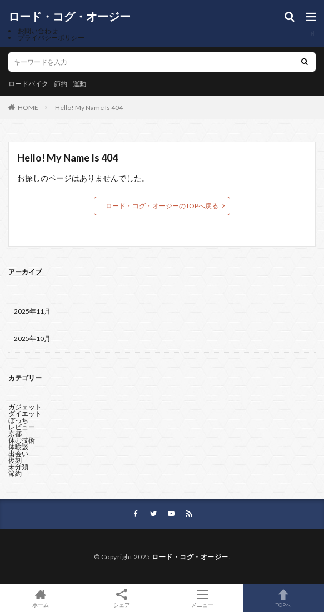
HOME (28, 107)
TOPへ (283, 598)
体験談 (18, 447)
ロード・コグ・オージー (69, 16)
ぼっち (18, 420)
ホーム (40, 598)
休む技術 (21, 440)
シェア (121, 598)
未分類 (18, 467)
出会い (18, 453)
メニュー (202, 598)
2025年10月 (32, 338)
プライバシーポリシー (51, 37)
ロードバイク (28, 83)
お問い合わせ (38, 31)
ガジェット (25, 407)
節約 (60, 83)
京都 (15, 433)
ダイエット (25, 413)
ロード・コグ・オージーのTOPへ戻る (162, 206)
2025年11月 (32, 311)
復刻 (15, 460)
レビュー (21, 427)
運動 (79, 83)
